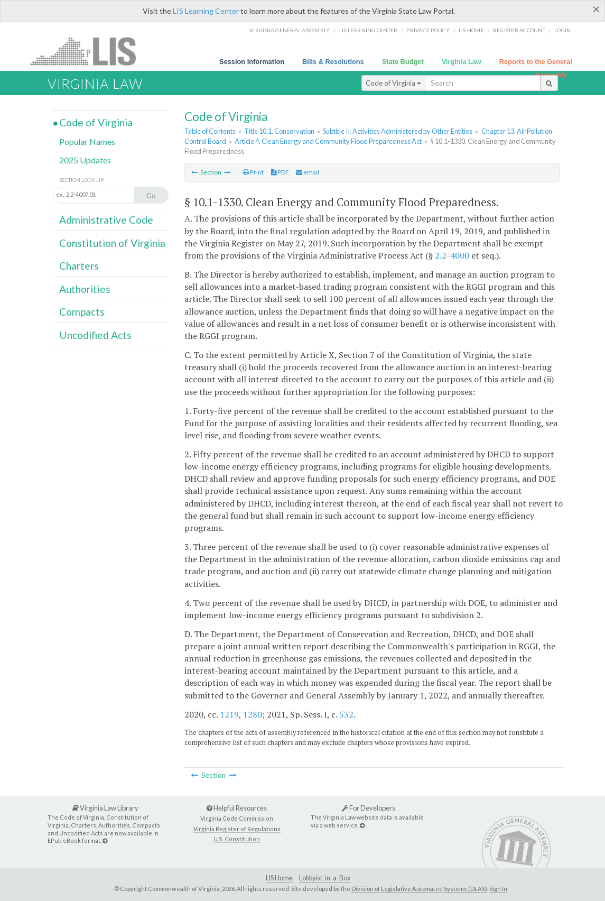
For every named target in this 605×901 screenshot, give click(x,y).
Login (562, 30)
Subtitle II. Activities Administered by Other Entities (397, 131)
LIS (89, 51)
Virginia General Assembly (289, 30)
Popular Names (87, 141)
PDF (280, 172)
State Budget (403, 62)
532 (346, 714)
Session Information (251, 62)
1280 (252, 714)
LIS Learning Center (206, 10)
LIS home (471, 30)
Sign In (498, 888)
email (307, 172)
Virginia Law (461, 62)
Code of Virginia (393, 83)
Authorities (84, 289)
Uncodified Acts (95, 335)
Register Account (519, 30)
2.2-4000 (452, 255)
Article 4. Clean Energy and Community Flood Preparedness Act (328, 141)
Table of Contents (210, 131)
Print (253, 172)
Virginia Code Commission (236, 818)
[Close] (596, 9)
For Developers (368, 808)
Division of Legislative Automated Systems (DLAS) (419, 888)
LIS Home (279, 878)
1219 (229, 714)
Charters (79, 266)
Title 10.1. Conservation (279, 131)
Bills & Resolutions (333, 62)
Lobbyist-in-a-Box (324, 878)
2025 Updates (85, 160)
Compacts (82, 312)
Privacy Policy (428, 30)
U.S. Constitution (236, 838)
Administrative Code (106, 220)
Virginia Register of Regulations (237, 828)
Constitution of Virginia (112, 243)
